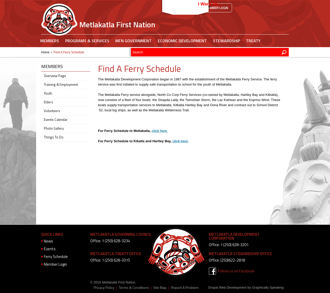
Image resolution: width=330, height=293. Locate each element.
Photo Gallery (54, 128)
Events (50, 249)
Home (45, 52)
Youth (48, 93)
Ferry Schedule (56, 256)
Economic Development (182, 41)
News (48, 241)
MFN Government (133, 41)
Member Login (216, 7)
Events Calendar (56, 119)
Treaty (253, 41)
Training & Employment (61, 84)
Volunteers (52, 110)
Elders (48, 102)
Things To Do (53, 137)
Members (49, 41)
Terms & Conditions (134, 287)
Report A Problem (185, 287)
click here (160, 131)
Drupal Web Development (227, 287)
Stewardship (226, 41)
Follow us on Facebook (236, 271)
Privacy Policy (104, 287)
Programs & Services (87, 41)
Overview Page (55, 75)
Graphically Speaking (268, 287)
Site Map (160, 287)
